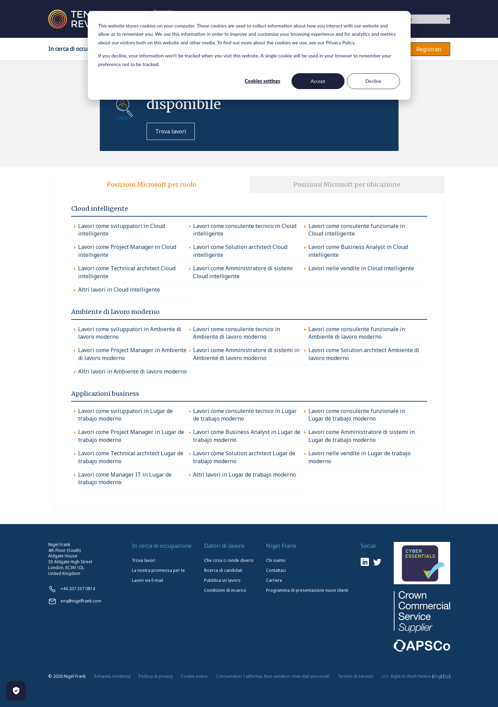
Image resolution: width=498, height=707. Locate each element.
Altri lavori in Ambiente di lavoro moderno (132, 371)
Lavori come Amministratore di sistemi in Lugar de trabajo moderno (361, 435)
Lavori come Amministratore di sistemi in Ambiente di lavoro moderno (246, 353)
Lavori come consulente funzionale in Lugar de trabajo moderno (356, 414)
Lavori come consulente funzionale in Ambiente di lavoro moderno (356, 332)
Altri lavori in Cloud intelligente (119, 289)
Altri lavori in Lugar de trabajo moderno (244, 474)
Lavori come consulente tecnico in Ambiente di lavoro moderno (236, 332)
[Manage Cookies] (16, 691)
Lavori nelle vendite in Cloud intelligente (361, 268)
